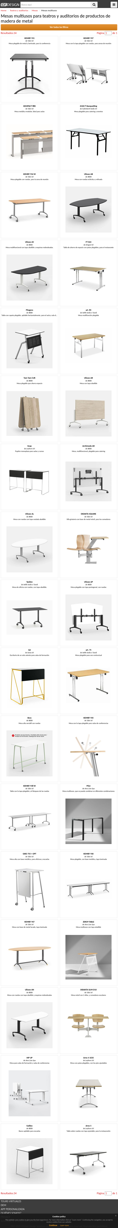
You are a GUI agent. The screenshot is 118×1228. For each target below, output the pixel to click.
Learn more (64, 1225)
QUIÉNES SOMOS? (11, 1213)
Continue (53, 1225)
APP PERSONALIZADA (13, 1209)
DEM (3, 1205)
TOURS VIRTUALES (11, 1201)
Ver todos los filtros (59, 27)
